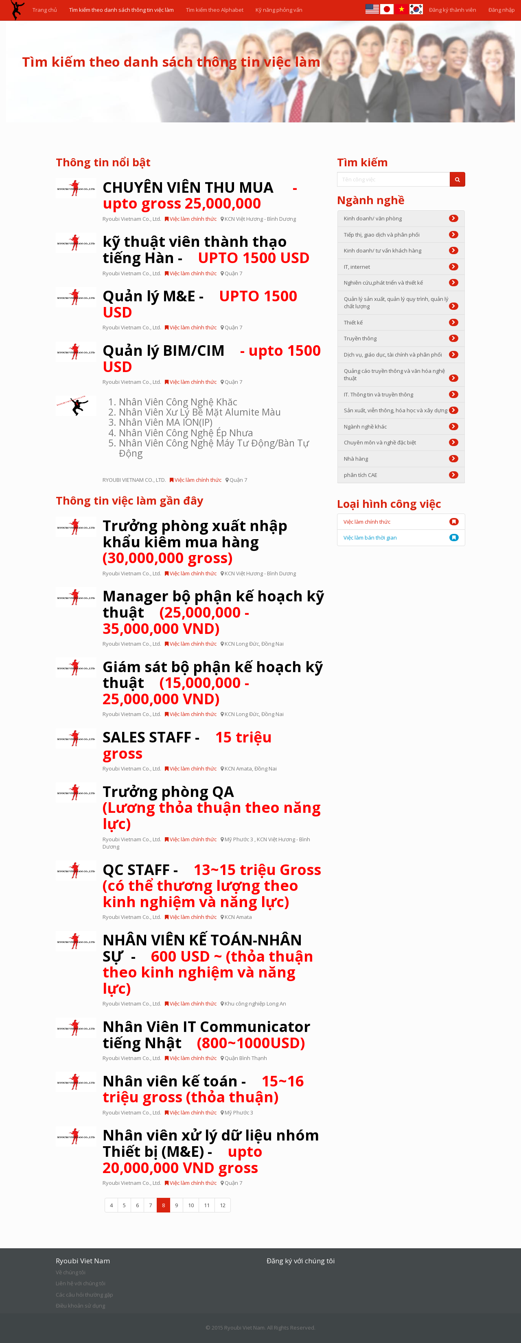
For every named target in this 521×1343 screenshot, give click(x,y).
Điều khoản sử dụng (80, 1305)
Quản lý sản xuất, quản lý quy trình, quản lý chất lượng (401, 302)
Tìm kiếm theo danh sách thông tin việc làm (121, 9)
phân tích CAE (401, 475)
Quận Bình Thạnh (246, 1058)
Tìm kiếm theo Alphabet (214, 9)
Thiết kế (401, 322)
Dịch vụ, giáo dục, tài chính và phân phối (401, 354)
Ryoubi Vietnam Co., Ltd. (132, 218)
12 (222, 1205)
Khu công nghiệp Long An (255, 1003)
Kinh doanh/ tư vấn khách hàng (401, 250)
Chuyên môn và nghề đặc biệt (401, 442)
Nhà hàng (401, 458)
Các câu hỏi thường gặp (84, 1294)
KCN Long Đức (242, 643)
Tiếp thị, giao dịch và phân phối (401, 234)
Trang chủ (45, 9)
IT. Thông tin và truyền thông (401, 394)
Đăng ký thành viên (452, 9)
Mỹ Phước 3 (239, 839)
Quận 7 (233, 273)
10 (191, 1205)
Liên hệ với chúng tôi (80, 1283)
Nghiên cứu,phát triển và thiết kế (401, 282)
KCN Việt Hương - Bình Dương (260, 218)
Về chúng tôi (70, 1272)
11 (207, 1205)
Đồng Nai (272, 643)
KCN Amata (238, 768)
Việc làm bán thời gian (370, 537)
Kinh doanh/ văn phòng (401, 218)
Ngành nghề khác (401, 426)
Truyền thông (401, 338)
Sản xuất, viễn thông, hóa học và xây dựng (401, 410)
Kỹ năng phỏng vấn (279, 9)
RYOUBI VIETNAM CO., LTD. (134, 479)
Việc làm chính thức (191, 218)
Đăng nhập (501, 9)
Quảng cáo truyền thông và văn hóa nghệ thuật (401, 374)
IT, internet (401, 266)
